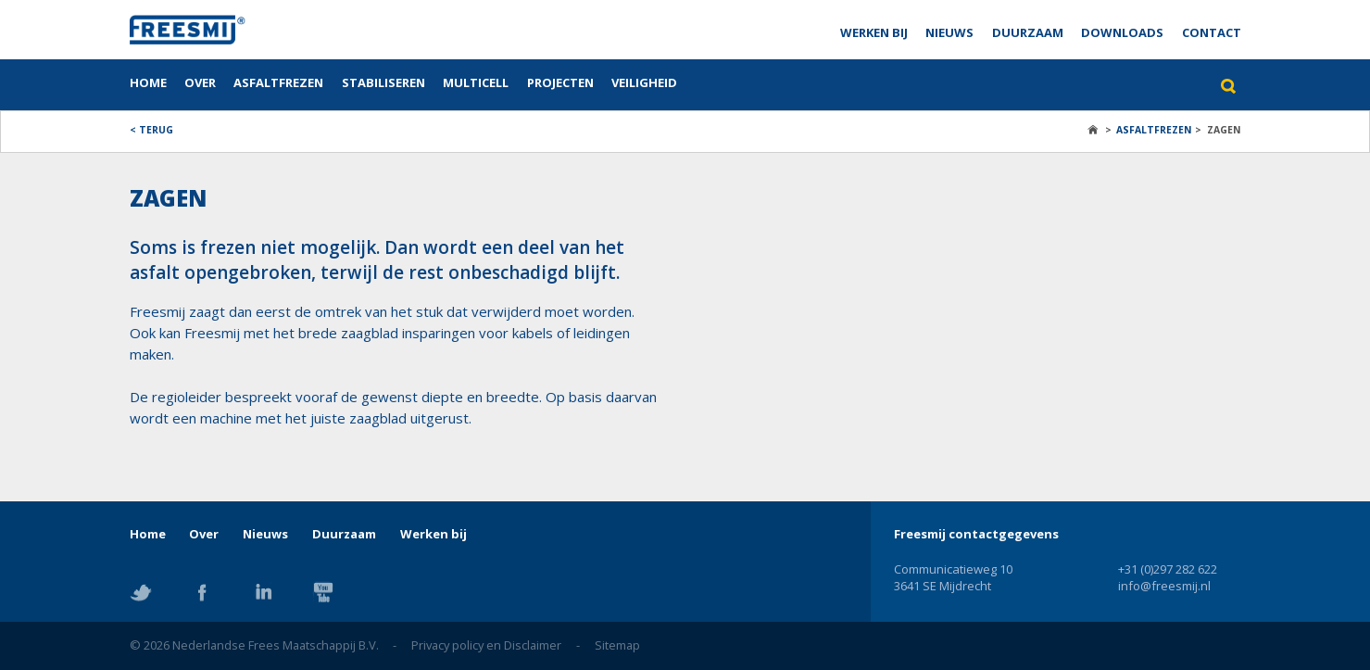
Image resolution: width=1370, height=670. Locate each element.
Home (148, 82)
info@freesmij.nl (1164, 585)
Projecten (560, 82)
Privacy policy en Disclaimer (486, 645)
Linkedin (263, 592)
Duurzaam (1027, 32)
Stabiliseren (383, 82)
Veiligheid (644, 82)
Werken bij (874, 32)
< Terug (151, 129)
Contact (1211, 32)
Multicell (476, 82)
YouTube (323, 592)
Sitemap (617, 645)
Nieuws (949, 32)
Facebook (201, 592)
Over (200, 82)
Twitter (140, 592)
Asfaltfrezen (278, 82)
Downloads (1122, 32)
